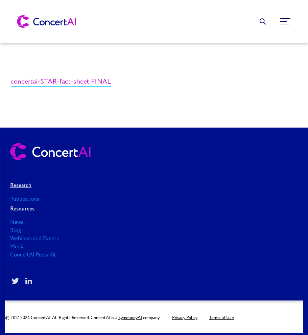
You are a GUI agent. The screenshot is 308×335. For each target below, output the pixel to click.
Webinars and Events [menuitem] (34, 239)
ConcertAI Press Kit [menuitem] (33, 255)
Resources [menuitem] (22, 209)
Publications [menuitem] (24, 199)
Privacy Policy (184, 318)
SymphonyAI (130, 318)
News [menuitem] (16, 222)
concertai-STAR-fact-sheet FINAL (60, 82)
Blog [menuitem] (15, 230)
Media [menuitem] (17, 247)
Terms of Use (221, 318)
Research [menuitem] (20, 185)
